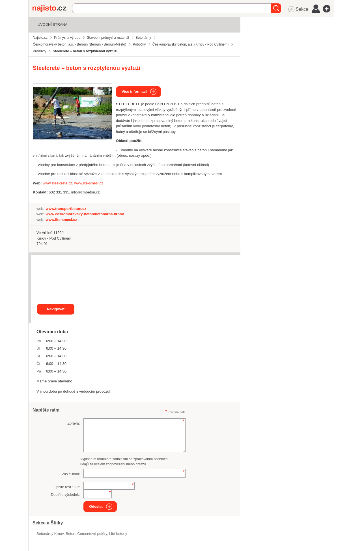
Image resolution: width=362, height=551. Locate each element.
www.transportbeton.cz (66, 208)
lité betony (118, 533)
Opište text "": (66, 487)
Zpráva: (73, 423)
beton (70, 533)
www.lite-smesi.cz (61, 220)
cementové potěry (92, 533)
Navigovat (55, 309)
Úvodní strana (52, 24)
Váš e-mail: (70, 474)
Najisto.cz (52, 8)
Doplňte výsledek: (65, 494)
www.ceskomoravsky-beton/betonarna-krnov (85, 214)
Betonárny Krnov (50, 533)
